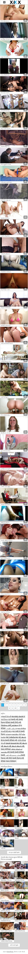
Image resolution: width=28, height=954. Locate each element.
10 (9, 708)
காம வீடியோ (22, 728)
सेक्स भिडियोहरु (11, 761)
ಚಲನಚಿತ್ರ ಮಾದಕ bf (18, 716)
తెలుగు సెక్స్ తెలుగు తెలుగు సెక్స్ (14, 746)
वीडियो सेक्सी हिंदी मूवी (13, 722)
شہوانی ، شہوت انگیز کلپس (13, 755)
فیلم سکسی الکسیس (11, 728)
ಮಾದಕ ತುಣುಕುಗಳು (12, 743)
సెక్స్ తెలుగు (22, 737)
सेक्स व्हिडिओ (6, 749)
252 (15, 708)
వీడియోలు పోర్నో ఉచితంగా (10, 725)
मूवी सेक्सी (11, 752)
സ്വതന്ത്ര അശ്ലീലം (12, 734)
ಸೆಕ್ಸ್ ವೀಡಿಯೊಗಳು (12, 737)
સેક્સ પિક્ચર (10, 952)
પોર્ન (9, 719)
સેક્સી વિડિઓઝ (6, 731)
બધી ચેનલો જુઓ (14, 945)
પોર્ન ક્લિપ (4, 719)
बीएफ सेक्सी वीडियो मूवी (9, 740)
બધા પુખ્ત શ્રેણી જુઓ (14, 852)
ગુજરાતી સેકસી (6, 716)
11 (12, 708)
